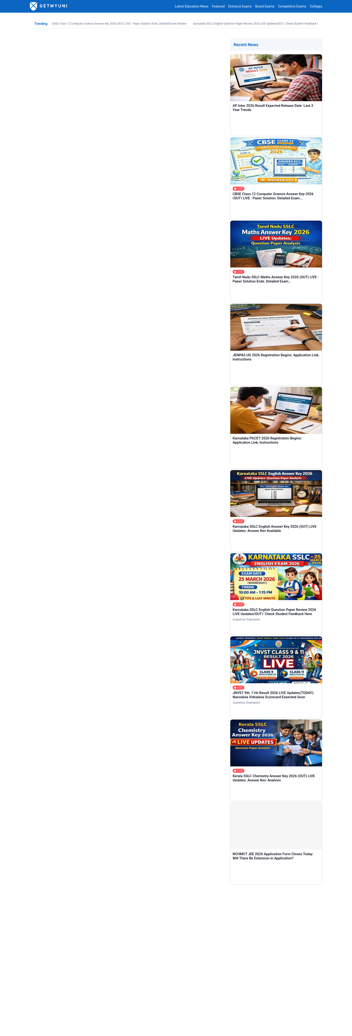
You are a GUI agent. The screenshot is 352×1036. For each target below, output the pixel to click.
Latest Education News (191, 6)
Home (41, 986)
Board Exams (265, 6)
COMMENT (62, 964)
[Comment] (176, 938)
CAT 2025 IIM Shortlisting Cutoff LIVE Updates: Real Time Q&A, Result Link (98, 299)
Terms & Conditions (107, 1029)
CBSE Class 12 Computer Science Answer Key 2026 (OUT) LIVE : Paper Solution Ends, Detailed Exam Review (119, 23)
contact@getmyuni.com (304, 1016)
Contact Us (56, 1029)
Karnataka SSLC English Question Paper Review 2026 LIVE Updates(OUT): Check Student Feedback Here (258, 23)
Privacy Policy (79, 1029)
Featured (218, 6)
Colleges (316, 6)
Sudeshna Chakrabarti (246, 619)
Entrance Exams (240, 6)
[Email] (247, 913)
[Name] (104, 913)
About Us (36, 1029)
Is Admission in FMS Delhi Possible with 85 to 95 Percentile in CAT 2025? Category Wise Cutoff (113, 313)
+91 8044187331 (259, 1016)
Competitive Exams (292, 6)
